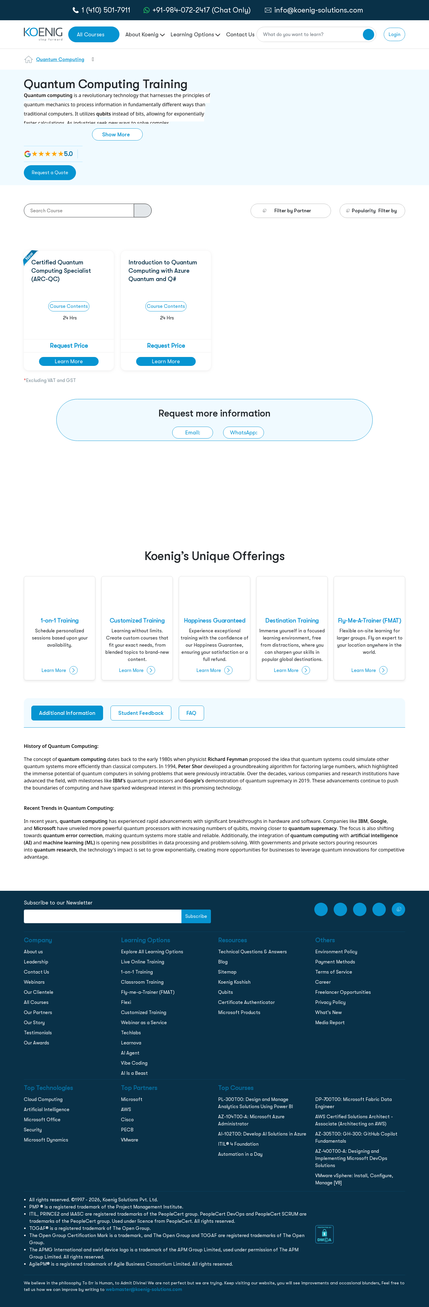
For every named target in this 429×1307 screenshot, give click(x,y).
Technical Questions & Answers (252, 951)
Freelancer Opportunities (343, 992)
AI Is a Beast (134, 1073)
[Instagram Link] (359, 909)
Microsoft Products (239, 1012)
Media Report (330, 1022)
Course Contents (69, 306)
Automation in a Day (240, 1154)
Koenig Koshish (234, 982)
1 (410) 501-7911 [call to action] (106, 10)
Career (323, 982)
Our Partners (38, 1012)
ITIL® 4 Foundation (238, 1144)
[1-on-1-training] (60, 628)
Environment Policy (336, 951)
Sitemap (227, 972)
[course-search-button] (143, 210)
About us (33, 951)
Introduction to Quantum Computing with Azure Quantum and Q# (162, 270)
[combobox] (90, 63)
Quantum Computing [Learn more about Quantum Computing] (60, 59)
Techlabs (131, 1032)
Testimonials (38, 1032)
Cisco (127, 1119)
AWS (126, 1109)
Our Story (34, 1022)
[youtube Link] (321, 909)
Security (33, 1130)
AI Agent (130, 1053)
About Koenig (145, 34)
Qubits (225, 992)
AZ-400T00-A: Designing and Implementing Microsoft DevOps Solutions (351, 1158)
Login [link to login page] (394, 34)
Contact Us (36, 972)
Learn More (69, 361)
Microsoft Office (42, 1119)
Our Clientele (38, 992)
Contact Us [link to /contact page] (240, 34)
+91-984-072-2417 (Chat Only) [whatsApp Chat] (202, 10)
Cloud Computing (43, 1099)
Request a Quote (50, 172)
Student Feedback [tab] (141, 713)
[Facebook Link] (340, 909)
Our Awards (36, 1043)
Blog (223, 962)
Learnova (131, 1043)
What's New (328, 1012)
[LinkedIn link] (379, 909)
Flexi (126, 1002)
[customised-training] (137, 628)
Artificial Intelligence (46, 1109)
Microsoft (131, 1099)
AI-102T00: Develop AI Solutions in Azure (262, 1134)
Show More (116, 134)
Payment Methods (335, 962)
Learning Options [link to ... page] (195, 34)
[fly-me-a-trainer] (369, 628)
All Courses (36, 1002)
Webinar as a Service (144, 1022)
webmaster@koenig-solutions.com (144, 1289)
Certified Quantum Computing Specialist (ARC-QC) (61, 270)
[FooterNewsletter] (103, 916)
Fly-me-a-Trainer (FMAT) (148, 992)
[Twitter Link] (398, 909)
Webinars (34, 982)
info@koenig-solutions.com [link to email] (318, 10)
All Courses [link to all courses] (90, 34)
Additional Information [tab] (67, 713)
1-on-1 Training (137, 972)
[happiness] (214, 628)
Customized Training (143, 1012)
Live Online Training (142, 962)
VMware (129, 1140)
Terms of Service (333, 972)
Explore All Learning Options (152, 951)
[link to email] (192, 433)
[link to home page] (43, 34)
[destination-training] (292, 628)
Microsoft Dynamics (46, 1140)
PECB (127, 1130)
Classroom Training (142, 982)
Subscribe (196, 916)
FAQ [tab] (191, 713)
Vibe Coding (134, 1063)
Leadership (36, 962)
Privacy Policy (330, 1002)
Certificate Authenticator (246, 1002)
